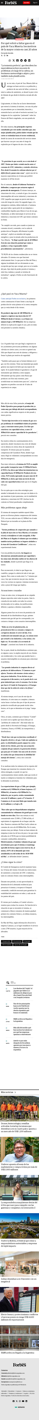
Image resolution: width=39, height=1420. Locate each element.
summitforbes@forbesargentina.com (15, 1379)
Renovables (6, 945)
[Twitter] (17, 1401)
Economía (17, 941)
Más (22, 982)
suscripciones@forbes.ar (15, 1382)
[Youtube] (23, 1401)
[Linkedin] (26, 1401)
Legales (26, 1393)
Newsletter (11, 1391)
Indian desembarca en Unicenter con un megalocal (18, 1280)
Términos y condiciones (15, 1393)
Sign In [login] (35, 3)
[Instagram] (20, 1401)
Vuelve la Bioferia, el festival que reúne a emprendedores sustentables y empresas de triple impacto (19, 1243)
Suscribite (26, 2)
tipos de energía (21, 945)
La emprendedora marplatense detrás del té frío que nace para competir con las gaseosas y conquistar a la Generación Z (19, 1205)
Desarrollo (6, 941)
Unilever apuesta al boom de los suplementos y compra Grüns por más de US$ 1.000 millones (19, 1167)
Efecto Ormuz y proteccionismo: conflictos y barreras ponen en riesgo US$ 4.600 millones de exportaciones (19, 1317)
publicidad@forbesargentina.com (16, 1373)
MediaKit (4, 1391)
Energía (27, 941)
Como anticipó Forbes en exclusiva (13, 299)
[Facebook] (13, 1401)
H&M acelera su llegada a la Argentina (22, 1020)
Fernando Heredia (7, 53)
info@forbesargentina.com (13, 1376)
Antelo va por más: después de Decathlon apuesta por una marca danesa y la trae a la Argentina (21, 1045)
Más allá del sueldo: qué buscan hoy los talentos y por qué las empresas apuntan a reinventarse (22, 1031)
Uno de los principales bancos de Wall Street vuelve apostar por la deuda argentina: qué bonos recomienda (21, 1008)
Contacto (18, 1391)
